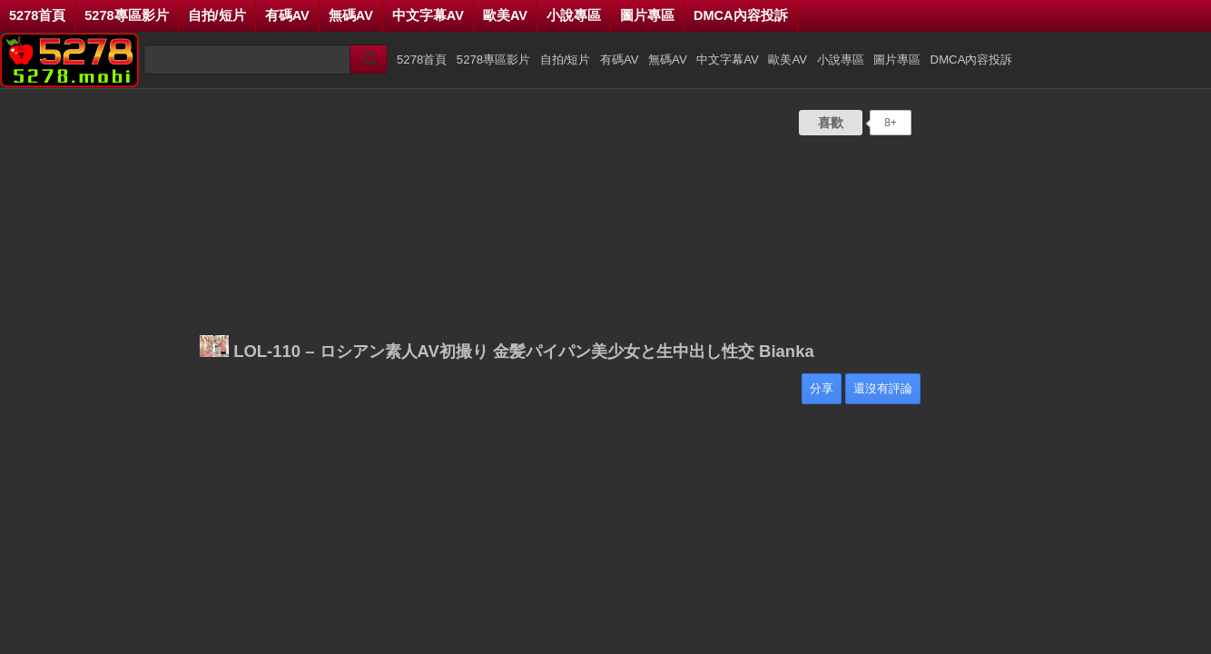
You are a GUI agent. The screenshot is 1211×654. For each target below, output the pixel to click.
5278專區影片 (126, 15)
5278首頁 (37, 15)
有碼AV (287, 15)
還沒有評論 (882, 388)
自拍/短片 (217, 15)
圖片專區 (647, 15)
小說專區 (573, 15)
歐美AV (505, 15)
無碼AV (351, 15)
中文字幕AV (428, 15)
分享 (821, 388)
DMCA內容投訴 (741, 15)
